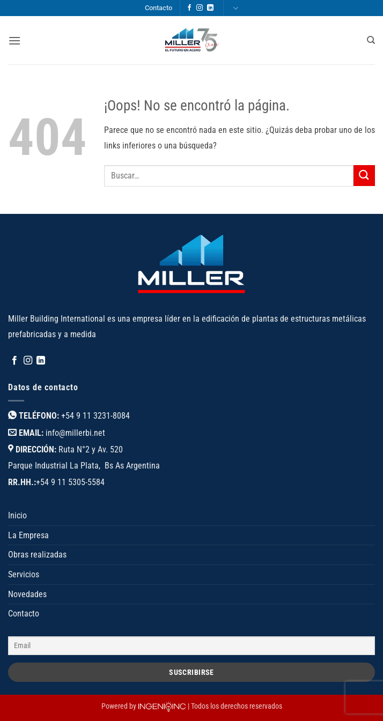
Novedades (27, 594)
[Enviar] (364, 175)
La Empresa (28, 535)
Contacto (158, 8)
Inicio (17, 515)
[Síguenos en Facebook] (189, 8)
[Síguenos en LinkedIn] (210, 8)
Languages (235, 8)
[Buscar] (371, 40)
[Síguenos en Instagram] (199, 8)
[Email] (191, 645)
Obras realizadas (37, 554)
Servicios (23, 574)
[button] (14, 40)
